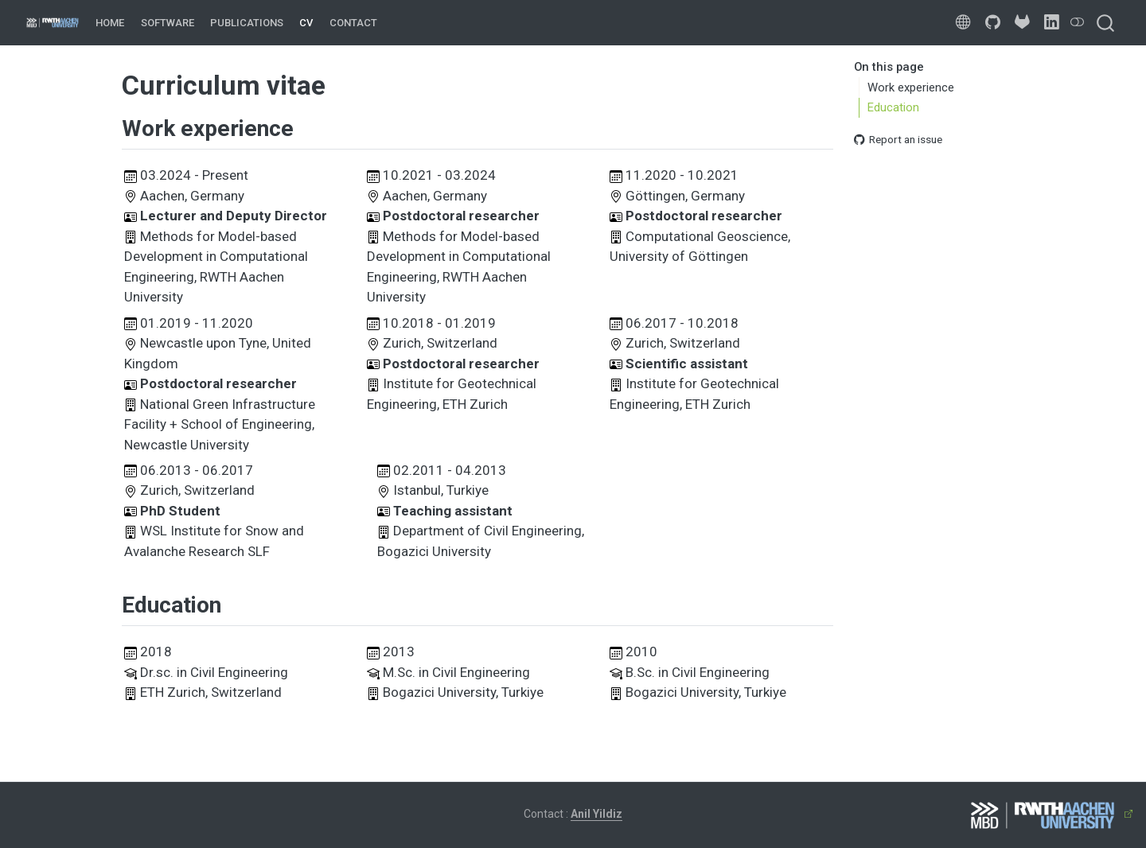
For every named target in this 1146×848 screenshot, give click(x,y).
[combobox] (1106, 22)
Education (893, 107)
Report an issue (898, 139)
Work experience (910, 87)
